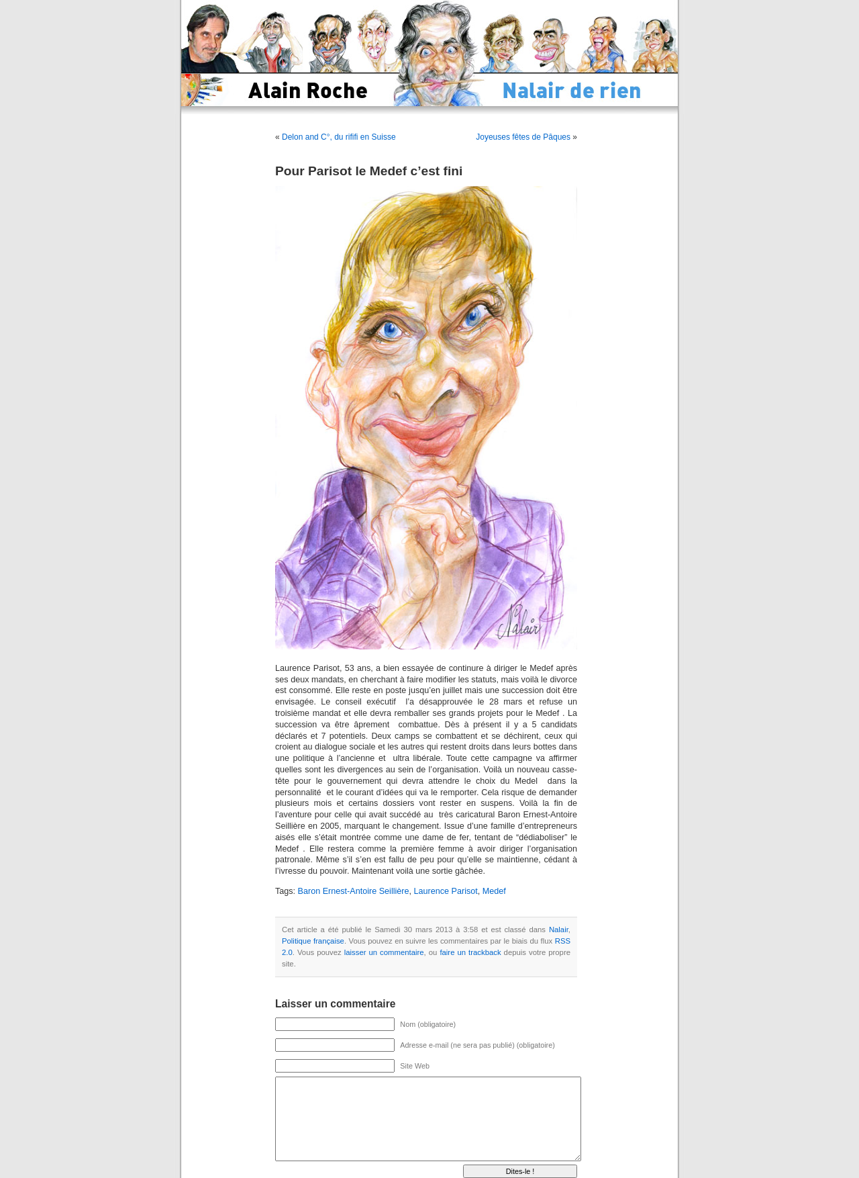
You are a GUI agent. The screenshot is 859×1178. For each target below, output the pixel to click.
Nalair (558, 929)
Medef (494, 891)
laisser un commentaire (384, 952)
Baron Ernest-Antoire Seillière (353, 891)
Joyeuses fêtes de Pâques (523, 137)
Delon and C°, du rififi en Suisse (339, 137)
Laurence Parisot (446, 891)
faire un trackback (470, 952)
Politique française (313, 941)
